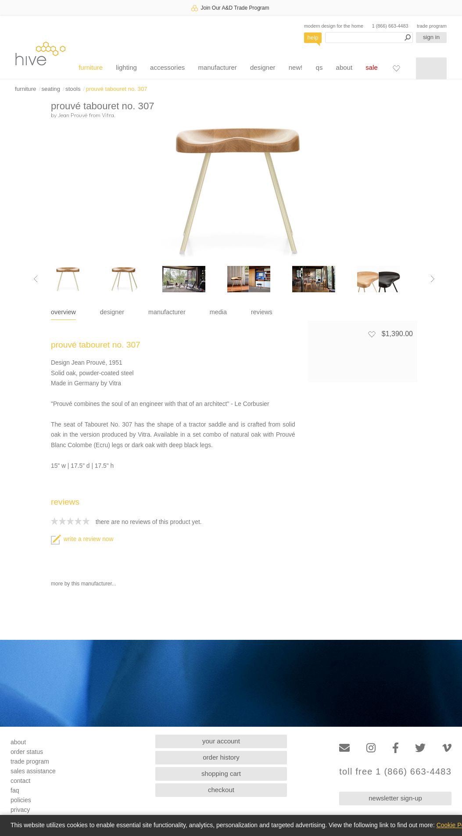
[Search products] (369, 37)
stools (72, 89)
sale (371, 67)
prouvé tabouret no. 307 (116, 89)
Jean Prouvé (72, 114)
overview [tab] (63, 312)
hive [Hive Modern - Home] (40, 53)
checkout (221, 789)
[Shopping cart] (431, 68)
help (313, 37)
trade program (432, 26)
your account (221, 741)
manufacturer (217, 67)
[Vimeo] (446, 748)
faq (15, 790)
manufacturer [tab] (167, 312)
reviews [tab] (261, 312)
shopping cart (221, 773)
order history (221, 757)
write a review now (82, 539)
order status (27, 751)
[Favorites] (396, 68)
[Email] (344, 748)
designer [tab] (112, 312)
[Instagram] (371, 748)
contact (20, 780)
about (344, 67)
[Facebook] (395, 748)
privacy (20, 809)
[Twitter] (420, 748)
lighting (126, 67)
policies (21, 800)
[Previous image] (36, 279)
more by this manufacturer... (83, 584)
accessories (167, 67)
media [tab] (218, 312)
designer (263, 67)
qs (319, 67)
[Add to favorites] (371, 334)
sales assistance (33, 771)
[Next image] (433, 279)
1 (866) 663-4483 (390, 26)
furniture (91, 67)
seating (50, 89)
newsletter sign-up (395, 798)
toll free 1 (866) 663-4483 (395, 771)
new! (296, 67)
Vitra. (109, 114)
